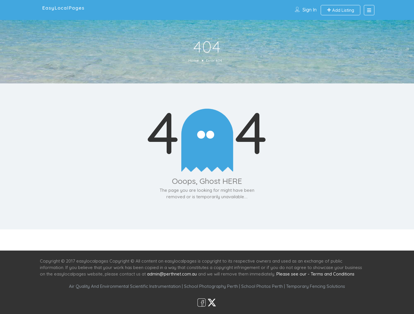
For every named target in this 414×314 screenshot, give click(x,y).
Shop (256, 240)
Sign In (310, 10)
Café (236, 240)
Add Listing (340, 10)
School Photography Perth (211, 286)
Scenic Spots (208, 240)
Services (176, 240)
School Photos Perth (262, 286)
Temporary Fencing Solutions (315, 286)
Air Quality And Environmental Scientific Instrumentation (125, 286)
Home (193, 60)
